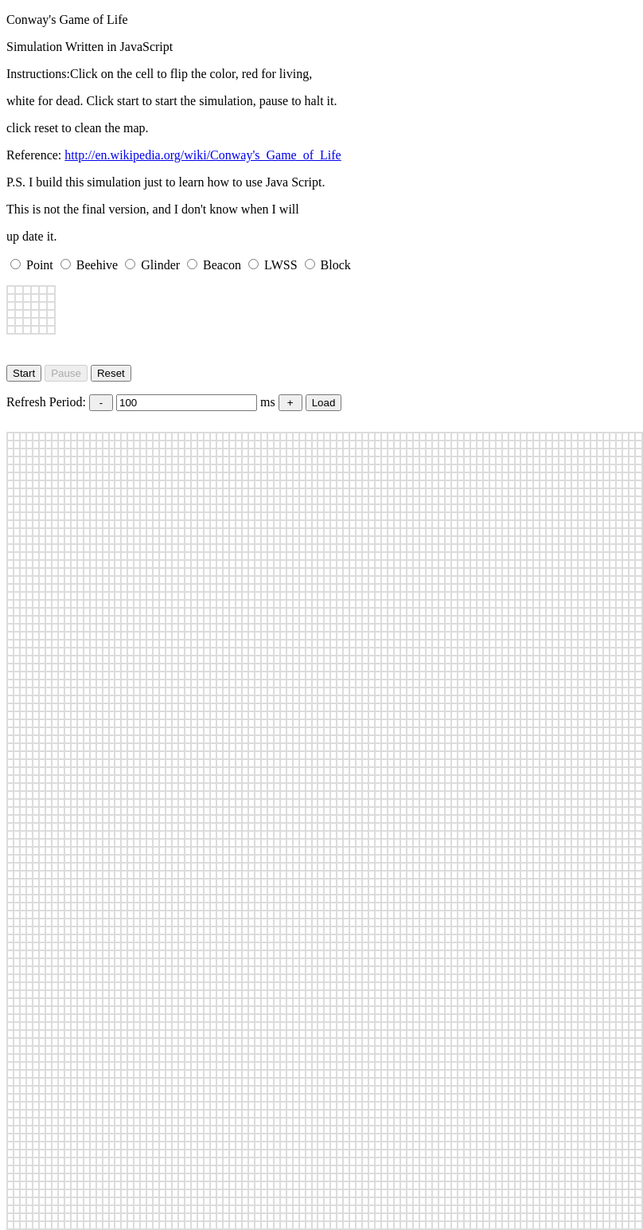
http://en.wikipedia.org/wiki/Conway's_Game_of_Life (202, 155)
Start (24, 373)
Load (324, 403)
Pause (66, 373)
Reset (111, 373)
